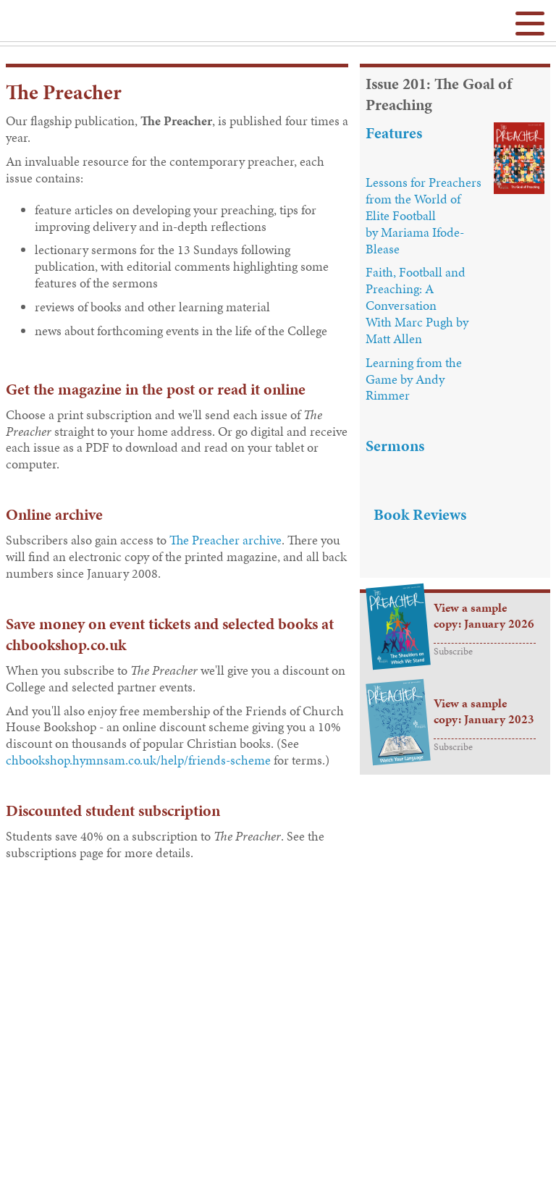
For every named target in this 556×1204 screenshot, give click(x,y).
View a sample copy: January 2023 (484, 711)
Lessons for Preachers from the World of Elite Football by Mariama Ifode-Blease (423, 215)
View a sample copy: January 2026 (484, 615)
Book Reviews (420, 514)
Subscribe (453, 651)
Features (394, 133)
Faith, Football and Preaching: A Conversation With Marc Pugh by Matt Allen (417, 305)
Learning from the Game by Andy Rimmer (414, 379)
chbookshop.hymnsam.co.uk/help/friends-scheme (138, 760)
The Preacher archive (225, 540)
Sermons (395, 445)
